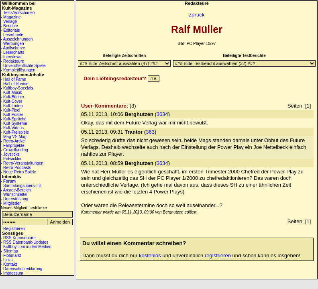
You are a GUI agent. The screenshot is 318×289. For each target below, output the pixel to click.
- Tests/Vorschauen (18, 12)
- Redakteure (12, 61)
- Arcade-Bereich (16, 190)
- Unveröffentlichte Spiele (23, 65)
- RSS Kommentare (18, 238)
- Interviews (11, 57)
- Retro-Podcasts (16, 167)
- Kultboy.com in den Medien (26, 246)
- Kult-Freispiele (15, 132)
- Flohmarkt (11, 255)
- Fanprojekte (12, 145)
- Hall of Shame (15, 83)
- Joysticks (10, 154)
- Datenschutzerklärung (21, 269)
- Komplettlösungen (18, 70)
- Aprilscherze (13, 48)
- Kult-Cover (11, 101)
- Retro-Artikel (13, 141)
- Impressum (12, 273)
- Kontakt (9, 264)
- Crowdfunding (14, 150)
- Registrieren (13, 228)
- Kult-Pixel (10, 110)
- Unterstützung (14, 199)
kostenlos (150, 255)
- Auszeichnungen (17, 39)
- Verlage (9, 21)
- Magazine (10, 17)
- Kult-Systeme (14, 123)
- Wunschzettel (14, 194)
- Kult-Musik (11, 92)
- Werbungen (12, 43)
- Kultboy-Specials (17, 88)
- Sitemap (9, 251)
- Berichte (9, 26)
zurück (196, 15)
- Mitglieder (10, 203)
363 (150, 132)
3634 (162, 114)
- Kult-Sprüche (13, 119)
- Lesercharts (12, 52)
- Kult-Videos (12, 128)
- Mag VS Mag (13, 136)
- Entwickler (11, 159)
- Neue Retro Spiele (18, 172)
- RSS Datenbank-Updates (24, 242)
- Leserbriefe (12, 35)
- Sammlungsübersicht (21, 185)
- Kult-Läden (11, 106)
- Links (6, 260)
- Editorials (10, 30)
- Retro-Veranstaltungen (22, 163)
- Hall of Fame (13, 79)
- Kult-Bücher (12, 97)
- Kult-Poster (12, 114)
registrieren (218, 255)
